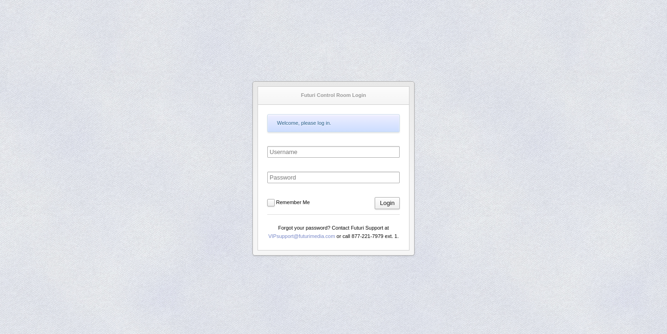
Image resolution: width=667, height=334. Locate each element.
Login (387, 202)
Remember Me (293, 202)
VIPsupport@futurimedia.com (301, 236)
